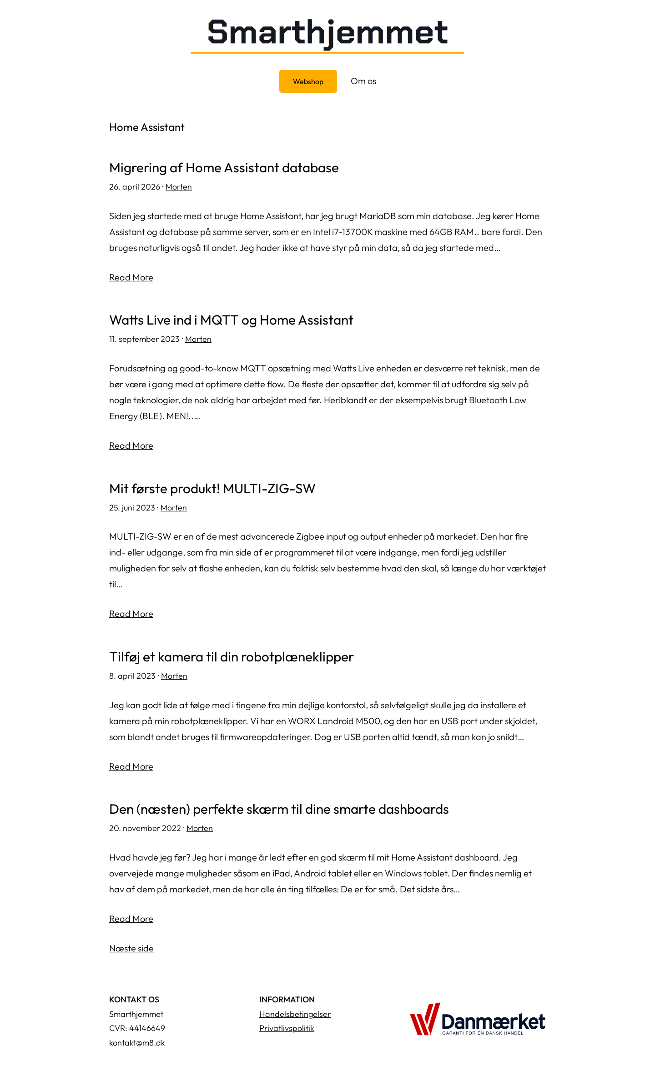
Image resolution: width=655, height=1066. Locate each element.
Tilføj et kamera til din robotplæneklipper (232, 655)
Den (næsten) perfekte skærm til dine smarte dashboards (280, 807)
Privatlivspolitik (286, 1026)
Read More (131, 276)
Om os (363, 80)
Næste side (131, 946)
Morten (179, 186)
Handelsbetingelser (295, 1011)
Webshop (308, 81)
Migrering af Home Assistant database (224, 167)
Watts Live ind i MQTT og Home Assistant (232, 319)
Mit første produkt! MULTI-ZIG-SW (213, 487)
